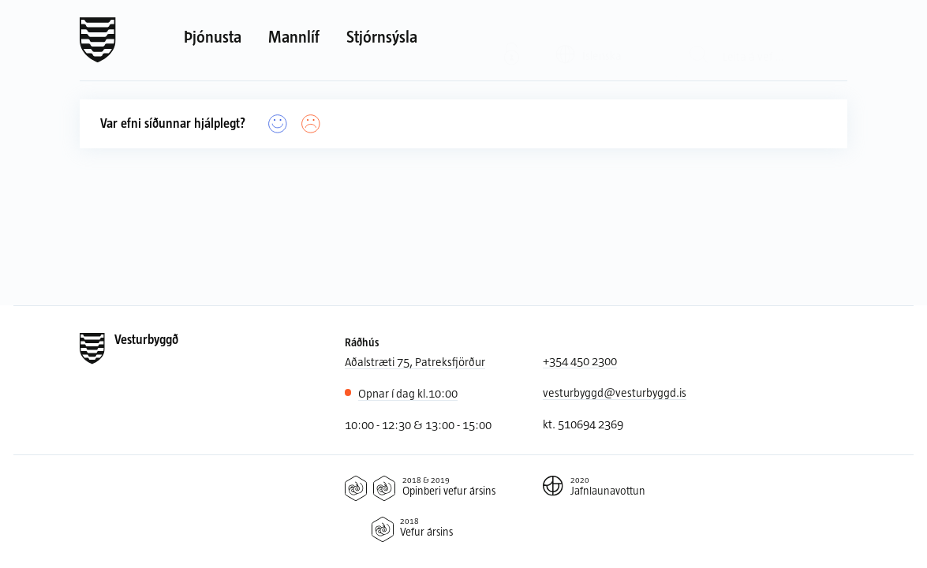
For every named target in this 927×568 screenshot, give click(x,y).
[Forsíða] (98, 40)
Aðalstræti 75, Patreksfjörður (415, 361)
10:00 (408, 393)
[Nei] (311, 124)
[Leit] (699, 40)
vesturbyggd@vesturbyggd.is (614, 392)
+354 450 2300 (580, 360)
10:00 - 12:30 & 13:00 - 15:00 (418, 424)
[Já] (278, 124)
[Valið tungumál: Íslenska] (598, 40)
